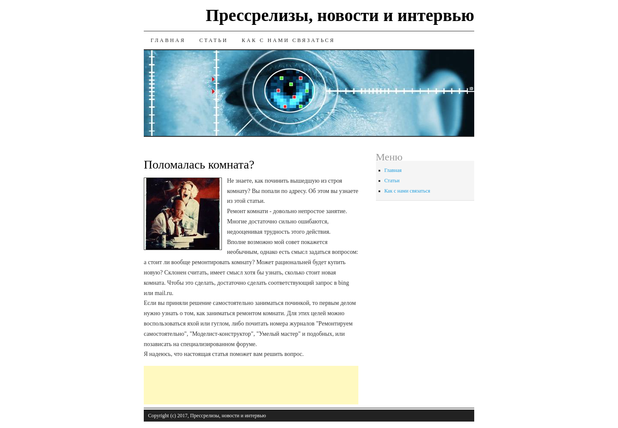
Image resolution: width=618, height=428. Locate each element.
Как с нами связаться (288, 40)
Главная (168, 40)
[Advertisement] (300, 385)
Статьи (213, 40)
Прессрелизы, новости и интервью (340, 15)
